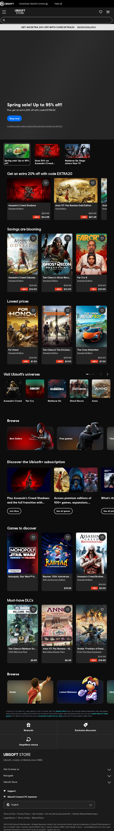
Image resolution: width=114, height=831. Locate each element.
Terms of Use (9, 814)
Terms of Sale (24, 818)
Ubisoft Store (61, 711)
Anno (61, 716)
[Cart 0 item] (108, 12)
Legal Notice (9, 818)
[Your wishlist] (101, 12)
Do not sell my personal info (58, 814)
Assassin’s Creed (45, 716)
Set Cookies (37, 814)
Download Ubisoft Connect (33, 3)
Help (58, 3)
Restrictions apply (86, 27)
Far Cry (55, 716)
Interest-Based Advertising (84, 814)
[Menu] (4, 12)
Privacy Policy (23, 814)
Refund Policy (38, 818)
